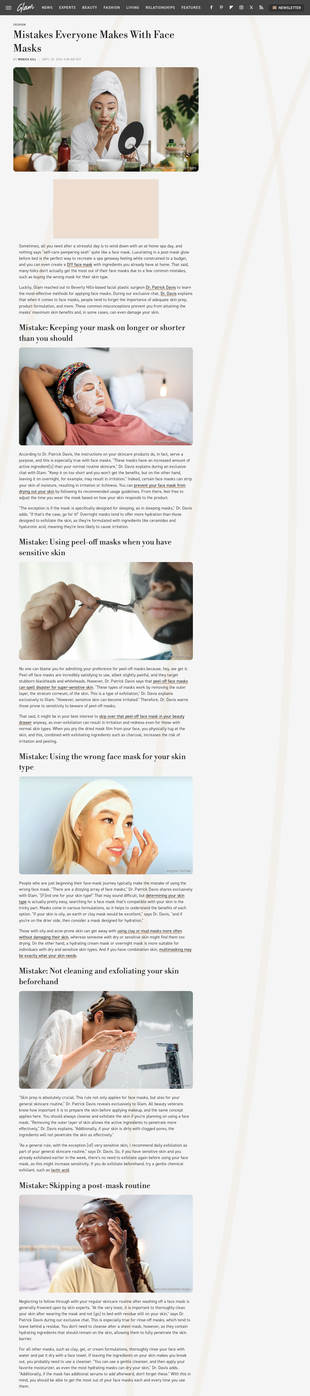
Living (132, 7)
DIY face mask (79, 264)
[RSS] (261, 9)
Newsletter (286, 7)
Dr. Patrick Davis (161, 287)
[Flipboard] (231, 9)
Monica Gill (27, 59)
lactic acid (60, 1170)
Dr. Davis (168, 293)
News (47, 7)
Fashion (112, 7)
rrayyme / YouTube (178, 870)
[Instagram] (241, 9)
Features (191, 7)
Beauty (89, 7)
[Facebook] (211, 9)
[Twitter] (251, 9)
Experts (67, 7)
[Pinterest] (221, 9)
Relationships (160, 7)
